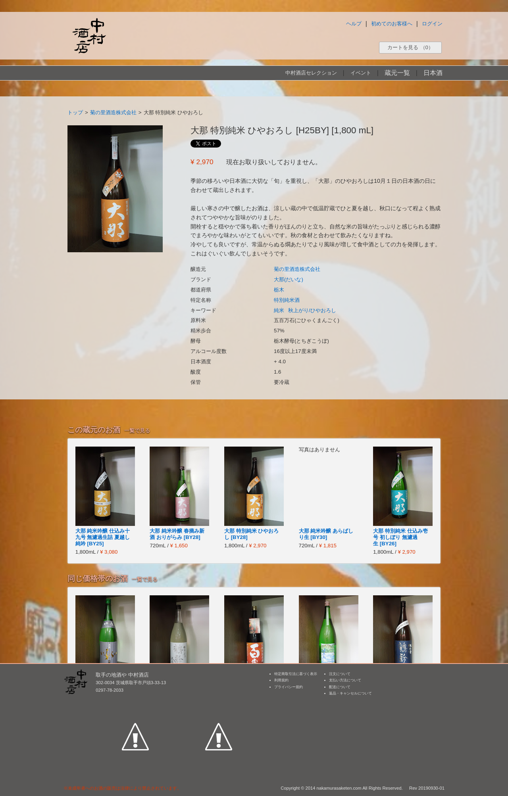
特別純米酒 (287, 300)
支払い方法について (345, 680)
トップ (75, 112)
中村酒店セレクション (311, 73)
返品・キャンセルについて (350, 693)
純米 (279, 310)
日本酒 (433, 72)
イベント (360, 73)
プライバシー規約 (288, 687)
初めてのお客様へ (391, 24)
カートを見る (410, 47)
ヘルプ (354, 24)
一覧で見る (137, 430)
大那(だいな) (288, 279)
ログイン (432, 24)
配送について (339, 687)
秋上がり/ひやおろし (312, 310)
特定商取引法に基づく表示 (295, 674)
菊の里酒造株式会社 (113, 112)
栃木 (279, 290)
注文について (339, 674)
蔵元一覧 (397, 72)
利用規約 (281, 680)
